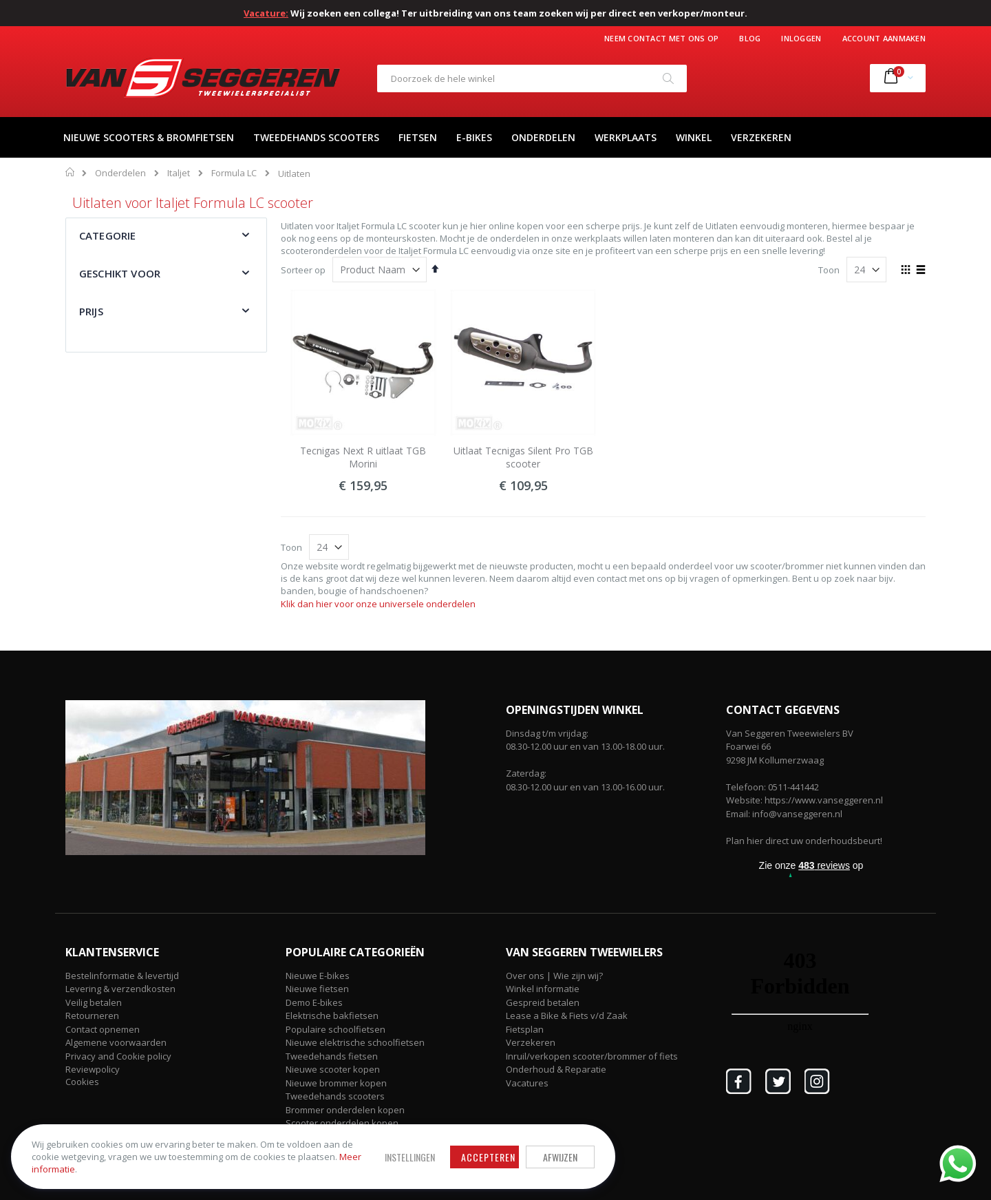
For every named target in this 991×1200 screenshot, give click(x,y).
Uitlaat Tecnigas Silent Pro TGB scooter (523, 457)
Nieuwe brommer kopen (336, 1083)
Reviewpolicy (92, 1069)
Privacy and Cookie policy (118, 1056)
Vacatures (527, 1083)
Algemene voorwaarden (116, 1042)
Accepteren (382, 1147)
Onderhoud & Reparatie (556, 1069)
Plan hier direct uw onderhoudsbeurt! (804, 840)
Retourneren (92, 1015)
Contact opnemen (102, 1029)
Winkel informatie (542, 988)
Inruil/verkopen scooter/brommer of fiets (592, 1056)
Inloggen (801, 38)
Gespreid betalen (542, 1002)
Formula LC (234, 173)
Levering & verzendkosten (120, 988)
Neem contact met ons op (661, 38)
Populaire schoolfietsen (335, 1029)
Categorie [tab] (107, 235)
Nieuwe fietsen (317, 988)
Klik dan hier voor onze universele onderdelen (378, 604)
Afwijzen (454, 1147)
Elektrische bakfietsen (332, 1015)
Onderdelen (120, 173)
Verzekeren (530, 1042)
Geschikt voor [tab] (119, 273)
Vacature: (266, 13)
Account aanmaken (884, 38)
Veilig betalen (93, 1002)
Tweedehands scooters (335, 1096)
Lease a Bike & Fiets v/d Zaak (567, 1015)
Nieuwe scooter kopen (333, 1069)
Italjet (178, 173)
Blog (749, 38)
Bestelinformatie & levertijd (122, 975)
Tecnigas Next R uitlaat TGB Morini (363, 457)
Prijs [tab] (91, 311)
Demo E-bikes (314, 1002)
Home (70, 172)
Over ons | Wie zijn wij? (554, 975)
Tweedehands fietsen (332, 1056)
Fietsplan (525, 1029)
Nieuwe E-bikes (318, 975)
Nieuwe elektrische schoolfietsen (355, 1042)
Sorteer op (303, 270)
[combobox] (532, 78)
